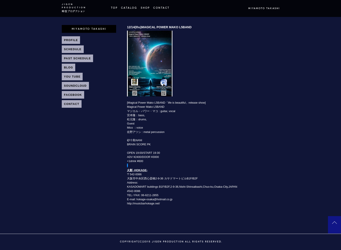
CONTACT (71, 104)
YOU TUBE (72, 76)
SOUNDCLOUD (75, 85)
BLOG (68, 67)
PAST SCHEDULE (77, 58)
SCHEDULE (73, 49)
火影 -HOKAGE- (137, 170)
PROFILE (71, 40)
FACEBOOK (73, 94)
